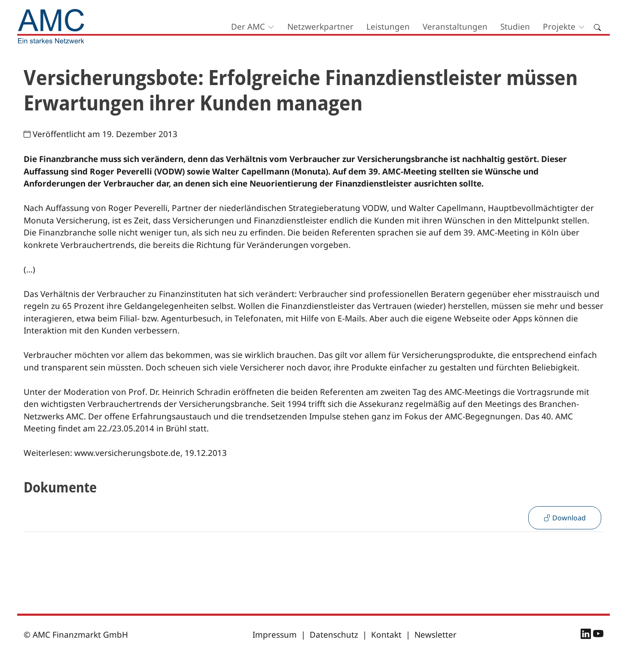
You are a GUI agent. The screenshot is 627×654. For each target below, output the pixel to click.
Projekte (559, 26)
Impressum (275, 634)
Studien (515, 26)
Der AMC (248, 26)
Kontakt (386, 634)
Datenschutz (334, 634)
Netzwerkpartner (320, 26)
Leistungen (388, 26)
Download (565, 518)
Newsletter (435, 634)
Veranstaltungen (455, 26)
